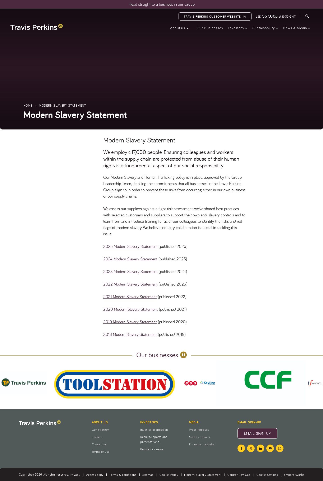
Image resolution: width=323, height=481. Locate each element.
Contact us (99, 444)
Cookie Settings (267, 475)
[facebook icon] (241, 448)
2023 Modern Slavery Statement (130, 271)
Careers (97, 437)
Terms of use (101, 452)
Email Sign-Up (260, 435)
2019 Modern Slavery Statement (130, 321)
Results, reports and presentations (154, 439)
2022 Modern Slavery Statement (130, 284)
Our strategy (100, 430)
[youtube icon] (270, 448)
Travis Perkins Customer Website (212, 16)
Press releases (199, 430)
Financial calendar (202, 444)
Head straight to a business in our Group (162, 4)
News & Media (295, 27)
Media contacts (199, 437)
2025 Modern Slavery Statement (130, 246)
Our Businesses (210, 27)
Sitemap (148, 475)
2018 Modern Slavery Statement (130, 334)
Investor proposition (154, 430)
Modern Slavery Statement (203, 475)
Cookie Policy (169, 475)
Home (28, 105)
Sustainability (263, 27)
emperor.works (294, 475)
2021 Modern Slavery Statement (130, 296)
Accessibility (94, 475)
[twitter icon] (251, 448)
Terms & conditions (122, 475)
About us (177, 27)
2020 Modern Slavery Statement (130, 309)
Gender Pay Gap (239, 475)
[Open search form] (307, 16)
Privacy (75, 475)
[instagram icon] (279, 448)
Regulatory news (151, 449)
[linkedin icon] (260, 448)
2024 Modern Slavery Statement (130, 258)
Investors (236, 27)
